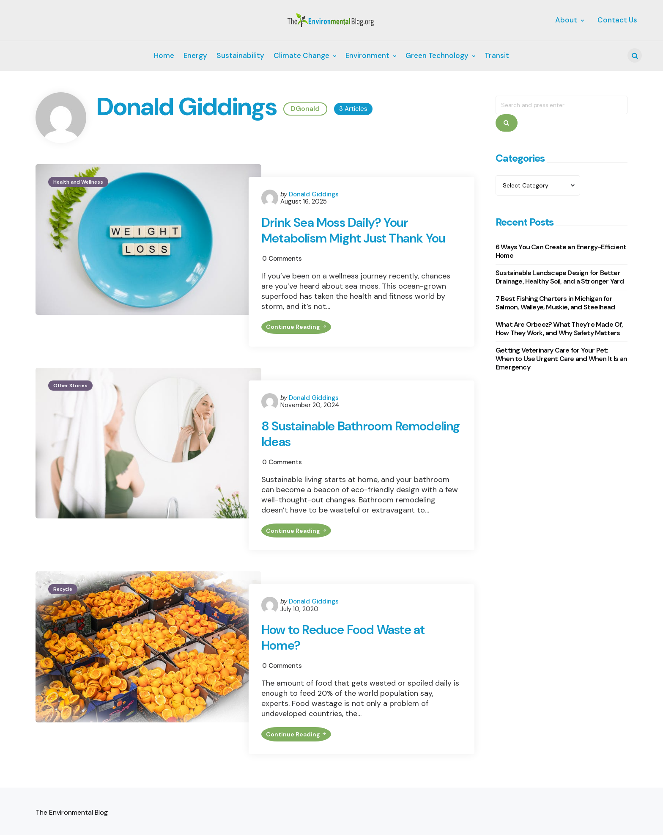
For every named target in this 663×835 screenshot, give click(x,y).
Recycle (62, 595)
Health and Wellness (78, 182)
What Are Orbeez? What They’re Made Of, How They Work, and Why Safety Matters (559, 328)
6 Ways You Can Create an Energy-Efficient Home (561, 251)
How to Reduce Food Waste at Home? (343, 645)
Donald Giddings (314, 194)
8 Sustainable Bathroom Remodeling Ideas (327, 438)
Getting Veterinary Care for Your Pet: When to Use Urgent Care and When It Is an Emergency (561, 359)
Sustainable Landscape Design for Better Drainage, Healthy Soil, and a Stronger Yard (560, 277)
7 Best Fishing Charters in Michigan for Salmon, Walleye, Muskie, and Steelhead (555, 302)
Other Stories (70, 389)
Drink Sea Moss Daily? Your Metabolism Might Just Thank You (354, 231)
